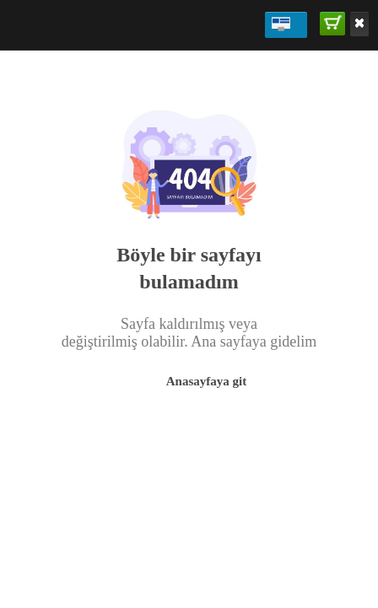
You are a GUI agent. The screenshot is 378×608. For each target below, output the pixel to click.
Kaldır (359, 23)
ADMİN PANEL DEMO (281, 24)
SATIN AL (333, 22)
